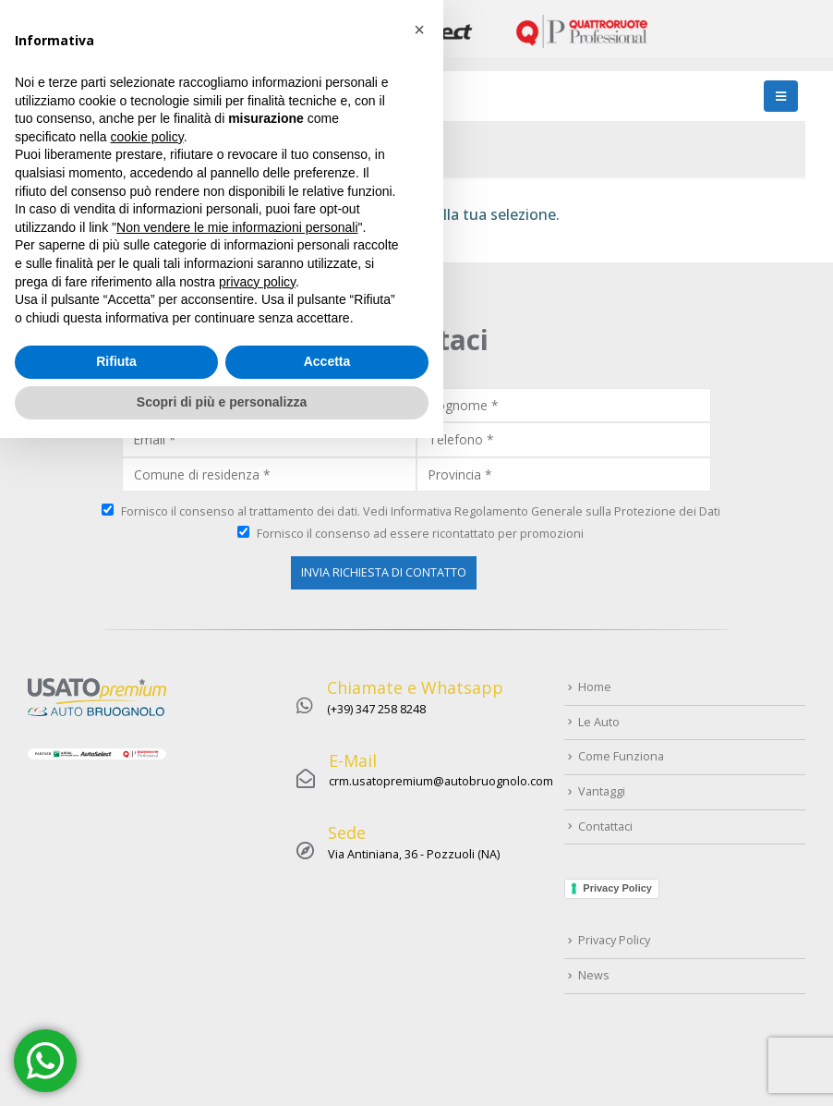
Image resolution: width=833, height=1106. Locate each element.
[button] (419, 698)
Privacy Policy (617, 887)
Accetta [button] (327, 1030)
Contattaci (605, 826)
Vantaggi (601, 791)
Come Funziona (621, 756)
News (594, 975)
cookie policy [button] (147, 804)
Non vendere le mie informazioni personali (236, 895)
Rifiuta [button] (116, 1030)
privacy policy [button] (257, 949)
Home (48, 143)
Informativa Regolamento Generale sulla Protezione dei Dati (555, 511)
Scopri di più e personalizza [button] (222, 1070)
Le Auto (599, 722)
